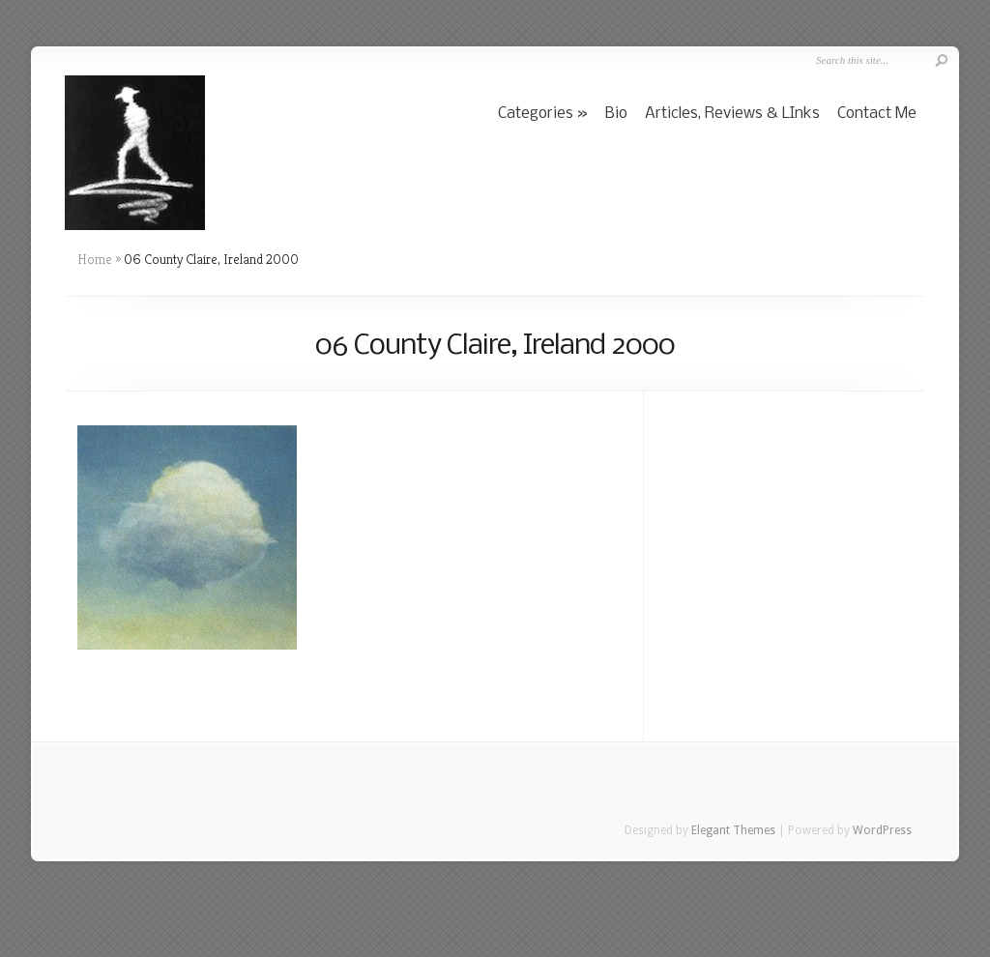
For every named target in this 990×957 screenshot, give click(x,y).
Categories (535, 113)
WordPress (882, 830)
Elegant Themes (733, 830)
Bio (616, 113)
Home (94, 259)
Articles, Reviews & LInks (732, 113)
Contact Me (877, 113)
